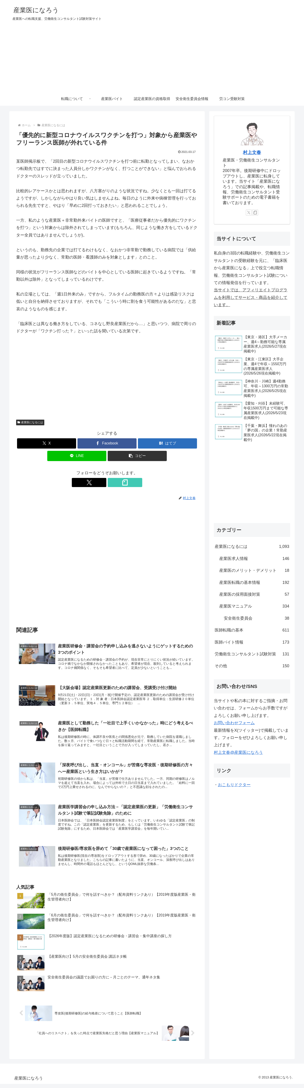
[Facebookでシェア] (107, 443)
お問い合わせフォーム (234, 723)
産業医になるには (30, 422)
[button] (137, 456)
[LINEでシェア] (76, 456)
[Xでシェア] (46, 443)
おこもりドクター (234, 785)
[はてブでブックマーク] (167, 443)
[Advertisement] (152, 58)
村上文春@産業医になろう (238, 752)
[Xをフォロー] (101, 482)
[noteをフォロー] (112, 482)
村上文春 (252, 152)
